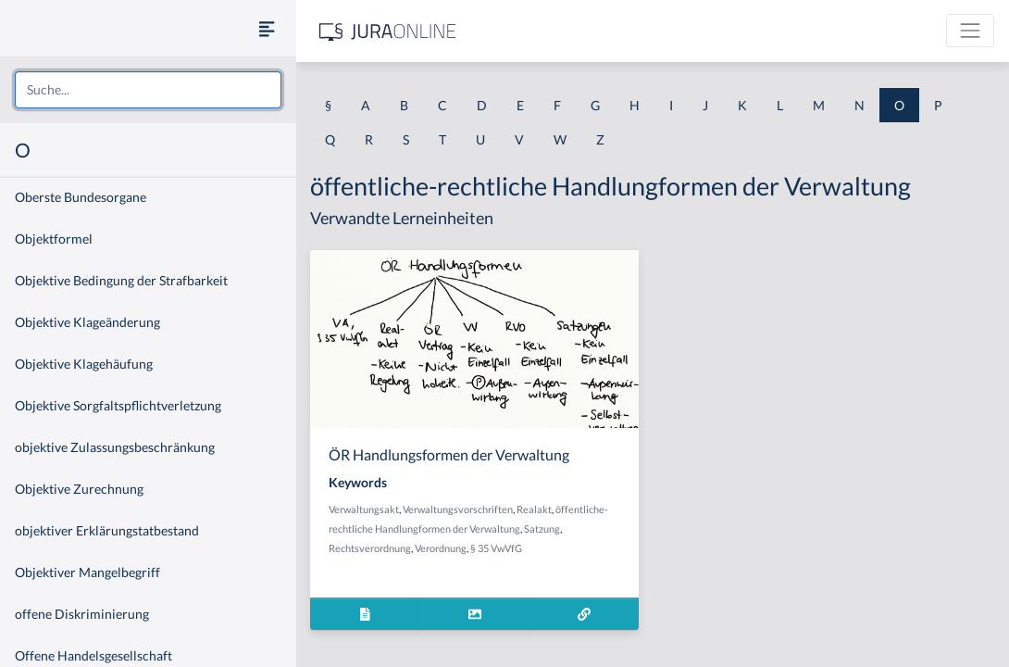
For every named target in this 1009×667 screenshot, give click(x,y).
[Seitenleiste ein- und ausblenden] (266, 28)
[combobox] (148, 89)
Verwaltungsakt (364, 509)
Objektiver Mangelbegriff (87, 572)
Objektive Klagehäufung (84, 363)
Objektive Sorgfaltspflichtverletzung (118, 405)
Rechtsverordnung (370, 548)
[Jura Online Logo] (387, 31)
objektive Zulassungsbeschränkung (115, 447)
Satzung (542, 528)
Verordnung (441, 548)
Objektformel (54, 238)
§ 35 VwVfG (496, 548)
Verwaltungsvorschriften (458, 509)
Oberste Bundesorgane (80, 197)
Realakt (534, 509)
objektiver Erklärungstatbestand (107, 530)
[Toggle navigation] (970, 30)
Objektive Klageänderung (87, 322)
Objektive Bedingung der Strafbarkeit (121, 280)
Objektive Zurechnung (79, 489)
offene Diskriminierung (82, 614)
